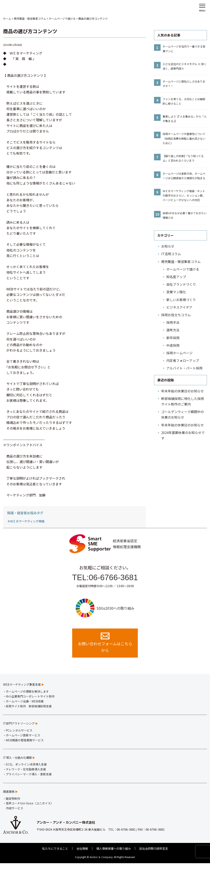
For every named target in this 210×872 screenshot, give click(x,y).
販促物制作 (13, 807)
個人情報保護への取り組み (113, 857)
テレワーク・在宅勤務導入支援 (26, 778)
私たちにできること (55, 857)
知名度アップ (176, 276)
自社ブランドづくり (181, 284)
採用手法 (172, 322)
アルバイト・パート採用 (184, 368)
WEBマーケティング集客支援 (22, 693)
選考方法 (172, 329)
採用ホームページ (179, 352)
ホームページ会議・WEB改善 (25, 710)
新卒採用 (172, 337)
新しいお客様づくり (181, 299)
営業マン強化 (176, 291)
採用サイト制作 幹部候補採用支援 (29, 715)
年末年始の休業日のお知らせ (182, 390)
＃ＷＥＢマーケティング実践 (25, 521)
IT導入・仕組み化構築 (17, 766)
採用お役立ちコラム (176, 314)
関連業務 (9, 800)
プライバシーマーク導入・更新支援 (29, 783)
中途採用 (172, 345)
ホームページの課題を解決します (27, 700)
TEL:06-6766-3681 (105, 581)
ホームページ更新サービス (23, 744)
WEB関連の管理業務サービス (25, 749)
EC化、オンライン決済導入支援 (26, 773)
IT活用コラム (171, 253)
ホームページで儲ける (182, 269)
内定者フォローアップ (182, 360)
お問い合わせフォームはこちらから (105, 651)
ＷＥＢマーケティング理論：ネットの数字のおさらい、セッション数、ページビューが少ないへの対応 (184, 195)
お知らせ (167, 246)
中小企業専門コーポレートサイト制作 (30, 705)
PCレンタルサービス (19, 739)
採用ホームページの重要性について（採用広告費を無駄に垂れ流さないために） (184, 138)
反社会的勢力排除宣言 (153, 857)
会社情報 (82, 857)
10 (157, 214)
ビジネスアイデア (179, 307)
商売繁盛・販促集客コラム (181, 261)
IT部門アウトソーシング (19, 732)
